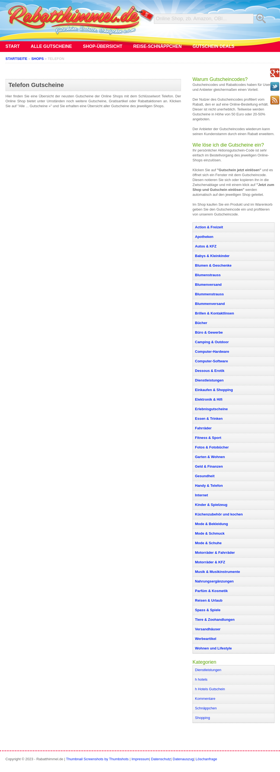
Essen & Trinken (209, 418)
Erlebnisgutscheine (211, 409)
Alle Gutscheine (51, 46)
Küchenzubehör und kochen (219, 514)
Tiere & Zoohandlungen (215, 619)
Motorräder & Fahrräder (215, 552)
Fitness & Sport (208, 438)
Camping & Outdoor (212, 342)
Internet (201, 495)
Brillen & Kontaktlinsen (214, 313)
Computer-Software (211, 361)
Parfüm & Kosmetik (211, 591)
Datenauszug (183, 759)
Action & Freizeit (209, 227)
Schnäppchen (206, 708)
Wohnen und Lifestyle (213, 648)
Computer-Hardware (212, 351)
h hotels (201, 679)
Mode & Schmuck (209, 533)
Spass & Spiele (207, 610)
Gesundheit (205, 476)
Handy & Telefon (209, 485)
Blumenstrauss (208, 275)
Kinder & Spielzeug (211, 505)
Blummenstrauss (209, 294)
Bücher (201, 323)
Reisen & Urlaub (208, 600)
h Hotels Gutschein (210, 689)
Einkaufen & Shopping (214, 390)
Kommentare (205, 699)
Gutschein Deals (213, 46)
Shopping (202, 718)
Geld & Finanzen (209, 466)
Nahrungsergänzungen (214, 581)
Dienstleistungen (209, 380)
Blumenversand (208, 284)
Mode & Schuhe (208, 543)
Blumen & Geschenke (213, 265)
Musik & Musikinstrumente (217, 572)
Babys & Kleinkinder (212, 256)
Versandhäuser (207, 629)
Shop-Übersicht (102, 46)
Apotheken (204, 237)
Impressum (140, 759)
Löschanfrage (206, 759)
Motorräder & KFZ (210, 562)
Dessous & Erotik (209, 371)
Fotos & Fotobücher (212, 447)
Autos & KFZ (206, 246)
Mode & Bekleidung (211, 524)
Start (12, 46)
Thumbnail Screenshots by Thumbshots (97, 759)
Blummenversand (210, 304)
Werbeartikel (205, 639)
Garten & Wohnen (210, 457)
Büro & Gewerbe (209, 332)
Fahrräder (203, 428)
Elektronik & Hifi (208, 399)
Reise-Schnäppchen (157, 46)
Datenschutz (161, 759)
